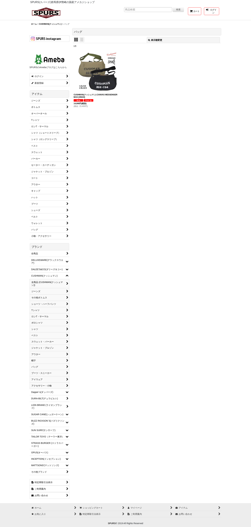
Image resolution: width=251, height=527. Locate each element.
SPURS (112, 523)
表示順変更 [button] (155, 40)
